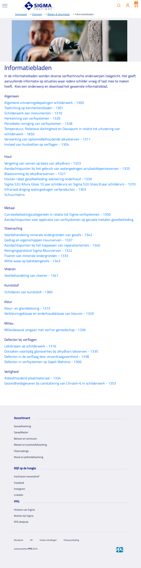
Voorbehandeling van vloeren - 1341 (31, 275)
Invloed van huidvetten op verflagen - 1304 (36, 144)
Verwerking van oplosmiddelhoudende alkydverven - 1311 (47, 139)
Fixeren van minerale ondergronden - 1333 (36, 255)
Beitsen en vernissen (25, 438)
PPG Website (21, 522)
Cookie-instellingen (48, 540)
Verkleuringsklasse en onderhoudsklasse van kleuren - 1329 (49, 313)
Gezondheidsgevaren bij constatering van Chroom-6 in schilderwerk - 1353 (60, 383)
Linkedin (18, 495)
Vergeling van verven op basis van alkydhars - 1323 (42, 163)
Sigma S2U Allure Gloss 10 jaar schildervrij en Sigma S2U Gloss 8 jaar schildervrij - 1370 (70, 184)
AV (31, 540)
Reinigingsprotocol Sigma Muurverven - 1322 (38, 250)
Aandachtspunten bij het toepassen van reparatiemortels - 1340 (52, 245)
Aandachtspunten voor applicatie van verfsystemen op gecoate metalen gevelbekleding (68, 219)
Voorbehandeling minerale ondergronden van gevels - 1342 (48, 234)
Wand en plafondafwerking (28, 457)
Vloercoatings (21, 451)
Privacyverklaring (71, 540)
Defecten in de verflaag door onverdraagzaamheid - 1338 (46, 356)
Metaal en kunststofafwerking (30, 445)
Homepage (21, 14)
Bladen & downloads (59, 14)
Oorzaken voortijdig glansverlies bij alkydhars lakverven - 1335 (51, 351)
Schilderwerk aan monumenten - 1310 (33, 113)
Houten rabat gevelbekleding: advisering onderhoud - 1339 (48, 179)
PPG (30, 548)
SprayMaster (21, 432)
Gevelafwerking (22, 426)
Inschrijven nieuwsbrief (26, 476)
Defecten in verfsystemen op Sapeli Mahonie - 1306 (43, 361)
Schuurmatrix (14, 194)
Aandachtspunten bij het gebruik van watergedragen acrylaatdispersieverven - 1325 (67, 168)
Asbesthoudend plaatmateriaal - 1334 (32, 378)
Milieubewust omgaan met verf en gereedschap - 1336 (45, 329)
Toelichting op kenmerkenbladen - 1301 (33, 107)
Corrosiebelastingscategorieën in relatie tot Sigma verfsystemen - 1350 (57, 214)
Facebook (19, 483)
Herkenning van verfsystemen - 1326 (32, 118)
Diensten (37, 14)
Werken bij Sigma (23, 516)
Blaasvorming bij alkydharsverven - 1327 (35, 173)
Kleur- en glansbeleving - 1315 (27, 308)
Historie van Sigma (24, 510)
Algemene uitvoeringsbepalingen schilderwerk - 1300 (44, 102)
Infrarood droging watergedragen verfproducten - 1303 (45, 189)
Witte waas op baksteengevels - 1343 (32, 260)
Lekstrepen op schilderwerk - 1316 (30, 346)
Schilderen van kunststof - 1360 (28, 292)
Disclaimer (18, 540)
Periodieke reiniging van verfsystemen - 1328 (38, 123)
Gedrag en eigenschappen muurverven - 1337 (38, 240)
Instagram (19, 489)
